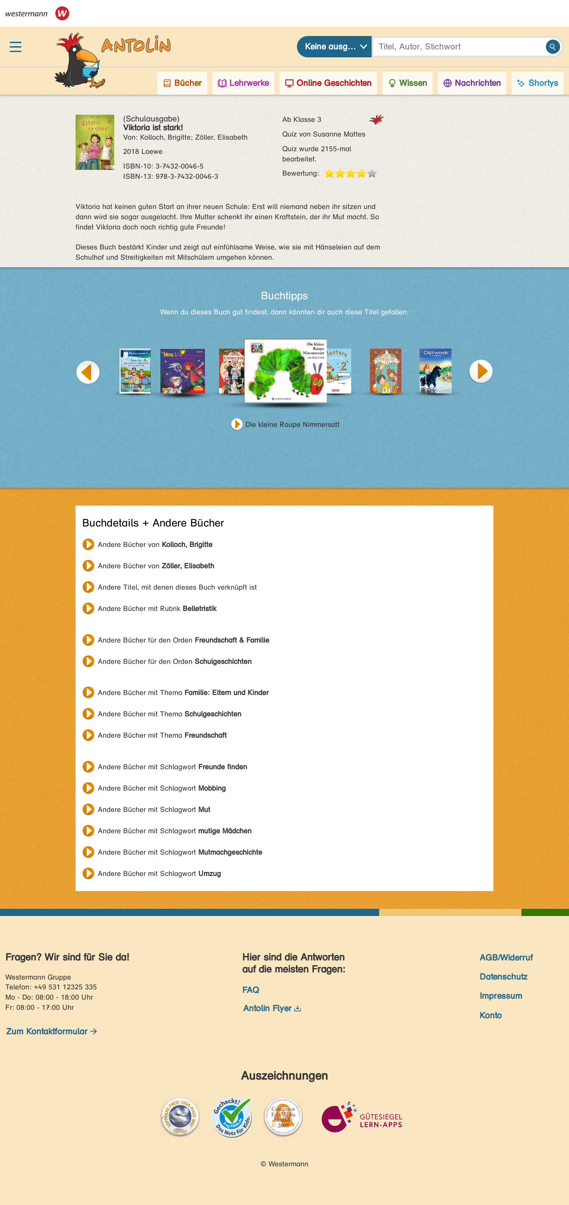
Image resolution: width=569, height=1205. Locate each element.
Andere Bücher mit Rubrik (157, 608)
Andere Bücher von (155, 544)
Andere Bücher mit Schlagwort (172, 767)
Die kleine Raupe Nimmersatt (292, 424)
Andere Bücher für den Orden (183, 640)
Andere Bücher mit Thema (183, 692)
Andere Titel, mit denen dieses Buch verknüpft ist (177, 587)
